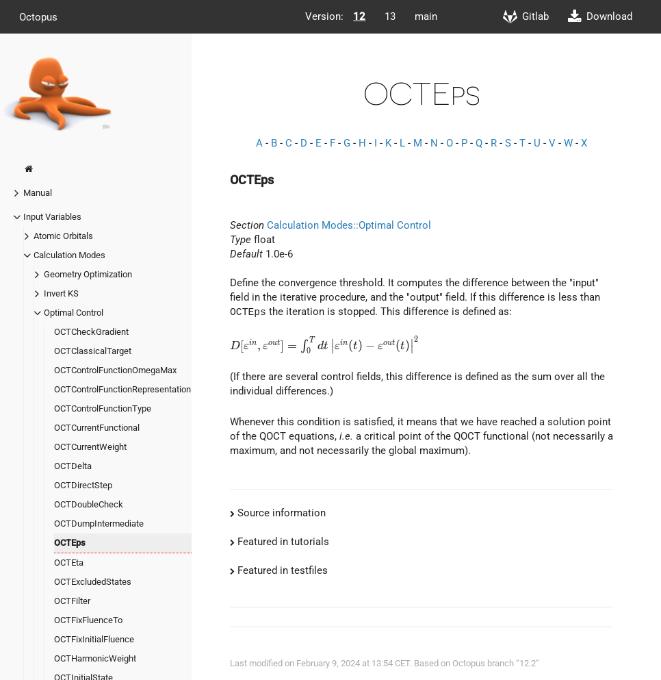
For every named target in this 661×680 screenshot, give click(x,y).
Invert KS (61, 293)
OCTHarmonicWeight (95, 658)
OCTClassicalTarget (92, 351)
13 (390, 16)
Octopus (38, 16)
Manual (37, 193)
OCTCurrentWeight (90, 447)
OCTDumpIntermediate (99, 523)
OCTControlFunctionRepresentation (122, 389)
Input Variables (52, 217)
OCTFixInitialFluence (94, 639)
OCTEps (70, 543)
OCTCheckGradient (91, 332)
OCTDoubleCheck (88, 504)
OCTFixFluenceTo (88, 620)
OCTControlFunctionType (102, 408)
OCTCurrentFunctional (97, 428)
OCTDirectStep (83, 485)
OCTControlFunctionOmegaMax (115, 370)
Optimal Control (73, 312)
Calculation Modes (69, 255)
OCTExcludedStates (92, 582)
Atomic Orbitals (63, 236)
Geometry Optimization (88, 274)
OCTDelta (73, 466)
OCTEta (68, 562)
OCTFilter (72, 601)
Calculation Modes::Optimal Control (349, 225)
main (426, 16)
